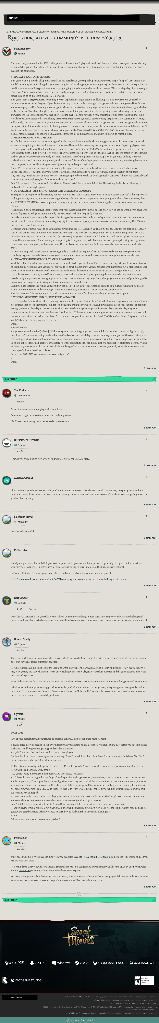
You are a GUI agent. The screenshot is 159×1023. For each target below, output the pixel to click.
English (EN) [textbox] (16, 997)
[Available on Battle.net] (141, 963)
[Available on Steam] (81, 963)
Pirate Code (25, 870)
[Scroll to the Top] (68, 1020)
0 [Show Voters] (146, 439)
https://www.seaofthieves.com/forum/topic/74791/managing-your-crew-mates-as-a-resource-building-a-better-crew (68, 579)
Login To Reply (11, 379)
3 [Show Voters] (146, 549)
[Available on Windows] (61, 963)
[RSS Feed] (4, 32)
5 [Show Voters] (146, 48)
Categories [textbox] (13, 18)
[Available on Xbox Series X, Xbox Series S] (14, 963)
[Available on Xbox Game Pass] (108, 963)
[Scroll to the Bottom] (91, 1020)
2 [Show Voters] (146, 713)
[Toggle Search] (12, 22)
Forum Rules (139, 866)
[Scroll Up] (71, 1020)
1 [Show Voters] (146, 390)
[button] (73, 18)
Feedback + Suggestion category (90, 856)
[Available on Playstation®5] (38, 963)
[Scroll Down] (87, 1020)
